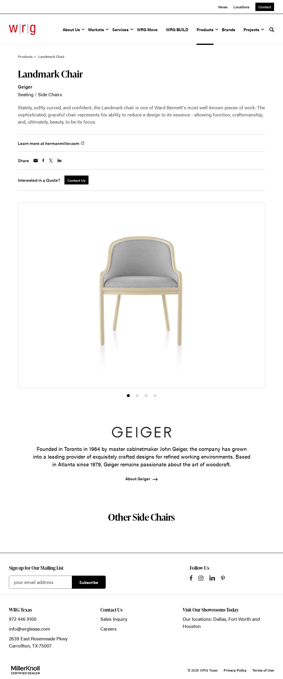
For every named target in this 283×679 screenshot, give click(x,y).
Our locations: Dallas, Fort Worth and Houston (221, 622)
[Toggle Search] (271, 29)
